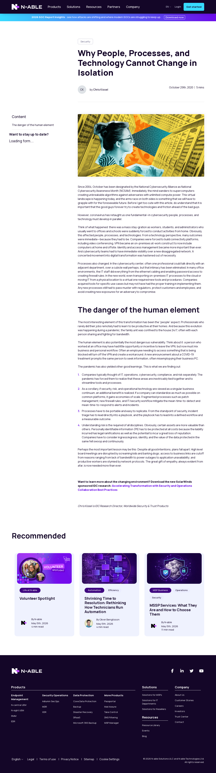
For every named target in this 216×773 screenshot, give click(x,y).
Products (54, 7)
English (17, 759)
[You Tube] (201, 671)
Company (133, 7)
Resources (93, 7)
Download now (175, 17)
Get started (193, 7)
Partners (113, 7)
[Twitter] (192, 671)
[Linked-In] (182, 671)
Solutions (73, 7)
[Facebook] (172, 671)
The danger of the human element (33, 125)
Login (178, 6)
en (168, 6)
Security (85, 41)
